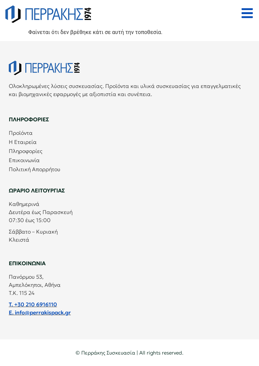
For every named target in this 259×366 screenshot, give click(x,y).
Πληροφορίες (25, 151)
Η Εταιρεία (23, 142)
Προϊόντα (21, 132)
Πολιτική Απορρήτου (34, 169)
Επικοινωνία (24, 160)
